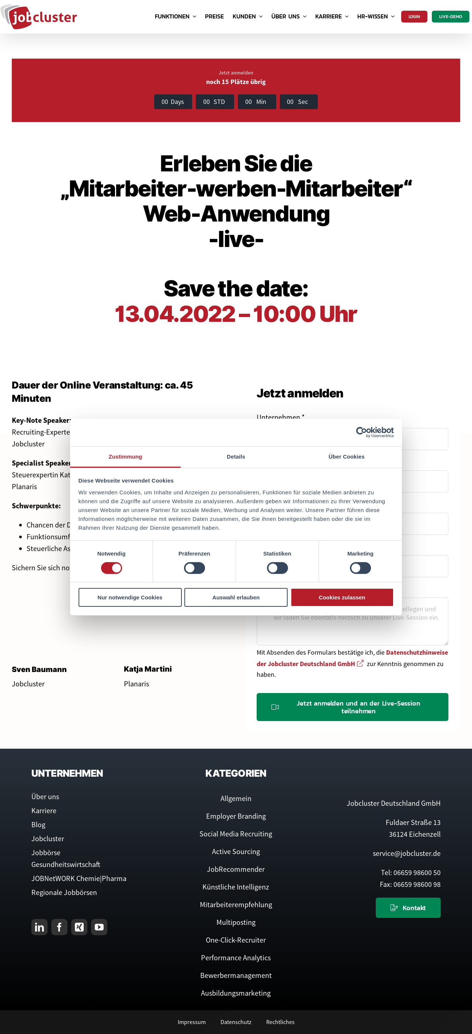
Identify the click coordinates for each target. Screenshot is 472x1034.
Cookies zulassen (342, 597)
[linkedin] (39, 927)
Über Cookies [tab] (347, 456)
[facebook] (59, 927)
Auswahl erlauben (236, 597)
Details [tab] (236, 456)
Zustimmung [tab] (125, 456)
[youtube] (99, 927)
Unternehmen (281, 417)
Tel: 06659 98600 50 (411, 872)
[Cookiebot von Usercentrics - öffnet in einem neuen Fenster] (361, 432)
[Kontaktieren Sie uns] (408, 908)
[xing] (79, 927)
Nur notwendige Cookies (130, 597)
